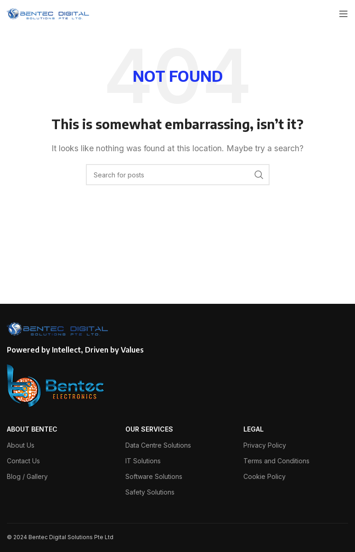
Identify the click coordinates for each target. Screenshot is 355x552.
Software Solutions (153, 476)
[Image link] (56, 385)
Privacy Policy (264, 445)
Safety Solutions (150, 492)
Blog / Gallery (27, 476)
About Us (20, 445)
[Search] (178, 174)
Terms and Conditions (276, 461)
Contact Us (23, 461)
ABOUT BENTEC (32, 429)
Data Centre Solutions (158, 445)
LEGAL (253, 429)
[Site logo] (48, 12)
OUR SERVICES (149, 429)
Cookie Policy (264, 476)
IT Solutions (143, 461)
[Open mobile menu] (343, 14)
